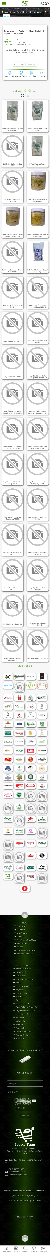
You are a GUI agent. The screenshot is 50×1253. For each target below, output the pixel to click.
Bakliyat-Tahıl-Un (23, 996)
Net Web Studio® (25, 1220)
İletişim (20, 950)
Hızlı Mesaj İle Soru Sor (26, 953)
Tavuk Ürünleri (22, 975)
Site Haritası (22, 946)
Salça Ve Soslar (22, 1007)
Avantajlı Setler (22, 1038)
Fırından (19, 1028)
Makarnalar (20, 1024)
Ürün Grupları (22, 936)
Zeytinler (19, 993)
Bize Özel (20, 1041)
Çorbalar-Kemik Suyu (25, 982)
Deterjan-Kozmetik (24, 1034)
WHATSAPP (43, 1251)
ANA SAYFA (7, 1251)
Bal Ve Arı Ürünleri (23, 989)
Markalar (20, 939)
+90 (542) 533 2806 (16, 1172)
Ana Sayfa (21, 929)
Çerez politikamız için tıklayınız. (25, 1199)
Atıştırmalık (20, 1031)
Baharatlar (20, 1000)
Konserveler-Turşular (25, 1017)
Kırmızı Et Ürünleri (23, 972)
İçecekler (20, 1021)
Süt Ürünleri (21, 979)
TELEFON (34, 1251)
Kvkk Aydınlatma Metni (26, 943)
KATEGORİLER (16, 1251)
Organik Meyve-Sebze (25, 1014)
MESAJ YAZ (31, 64)
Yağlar (18, 986)
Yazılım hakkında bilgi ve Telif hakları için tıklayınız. (25, 1194)
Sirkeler (19, 1003)
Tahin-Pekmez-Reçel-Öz (26, 1010)
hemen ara (19, 64)
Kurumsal (21, 932)
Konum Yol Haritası (25, 957)
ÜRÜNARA (25, 1251)
